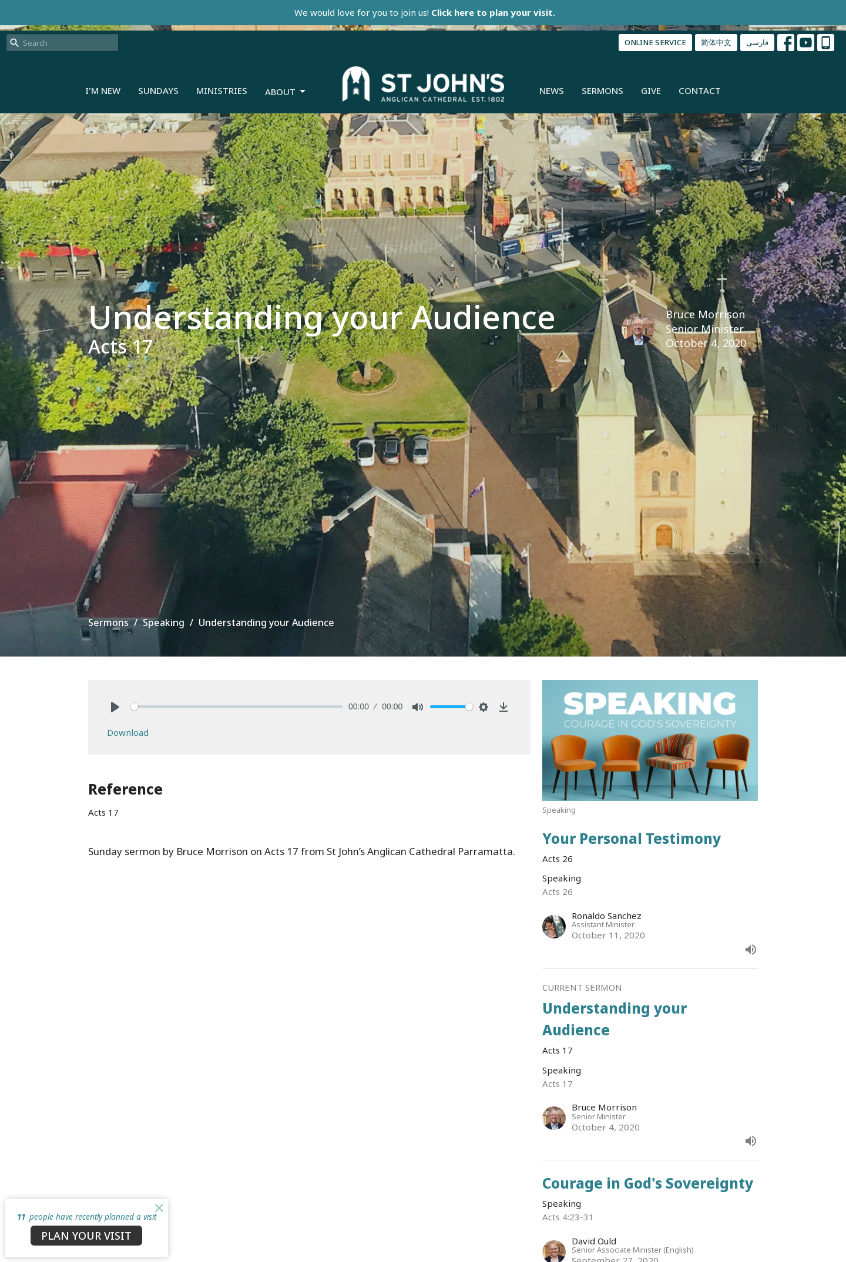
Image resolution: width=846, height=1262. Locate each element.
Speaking (163, 622)
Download (128, 732)
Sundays (158, 90)
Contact (700, 90)
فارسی (757, 42)
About (286, 92)
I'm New (102, 90)
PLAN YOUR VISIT (86, 1236)
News (551, 90)
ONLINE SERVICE (655, 42)
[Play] (115, 707)
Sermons (602, 90)
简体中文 (716, 42)
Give (651, 90)
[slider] (236, 706)
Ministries (221, 90)
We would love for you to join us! (424, 12)
